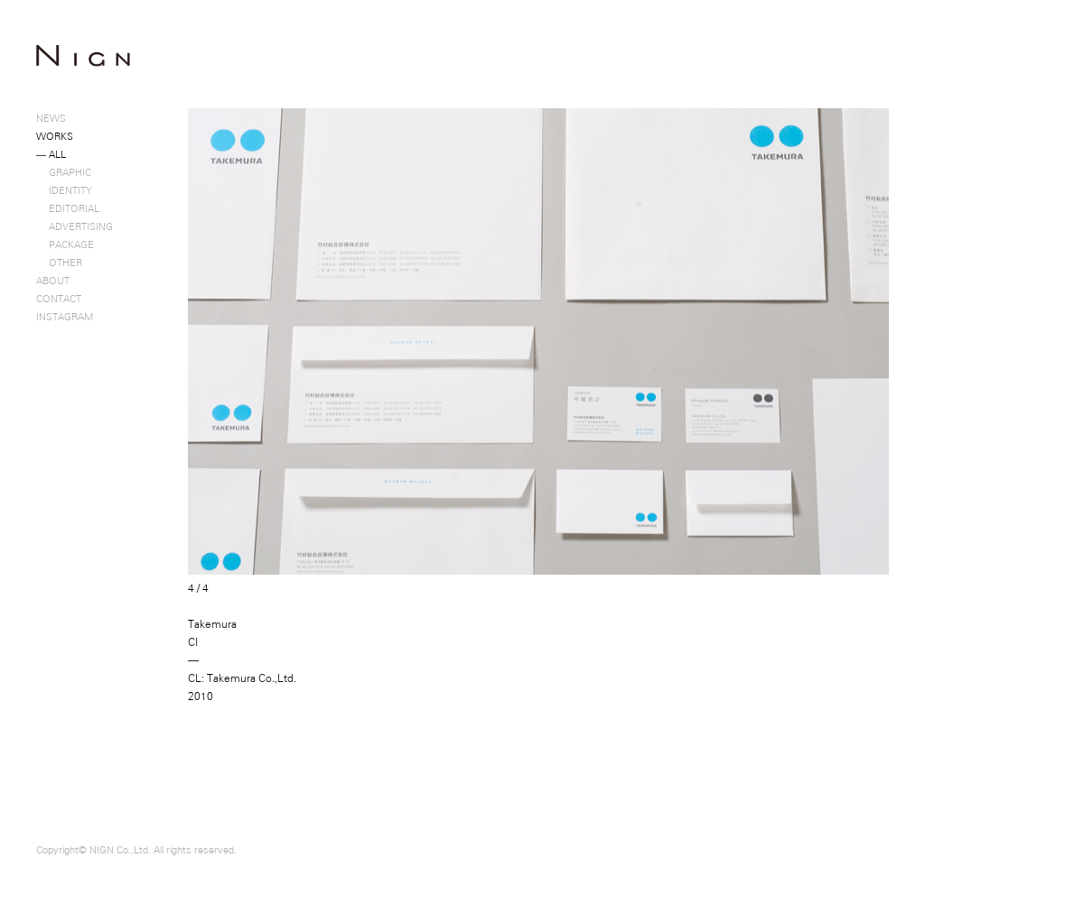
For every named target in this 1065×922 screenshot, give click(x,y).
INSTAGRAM (64, 316)
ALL (51, 154)
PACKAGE (65, 244)
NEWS (51, 118)
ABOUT (53, 280)
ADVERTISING (74, 226)
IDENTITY (64, 190)
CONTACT (58, 298)
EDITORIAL (67, 208)
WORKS (54, 136)
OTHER (59, 262)
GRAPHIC (63, 172)
